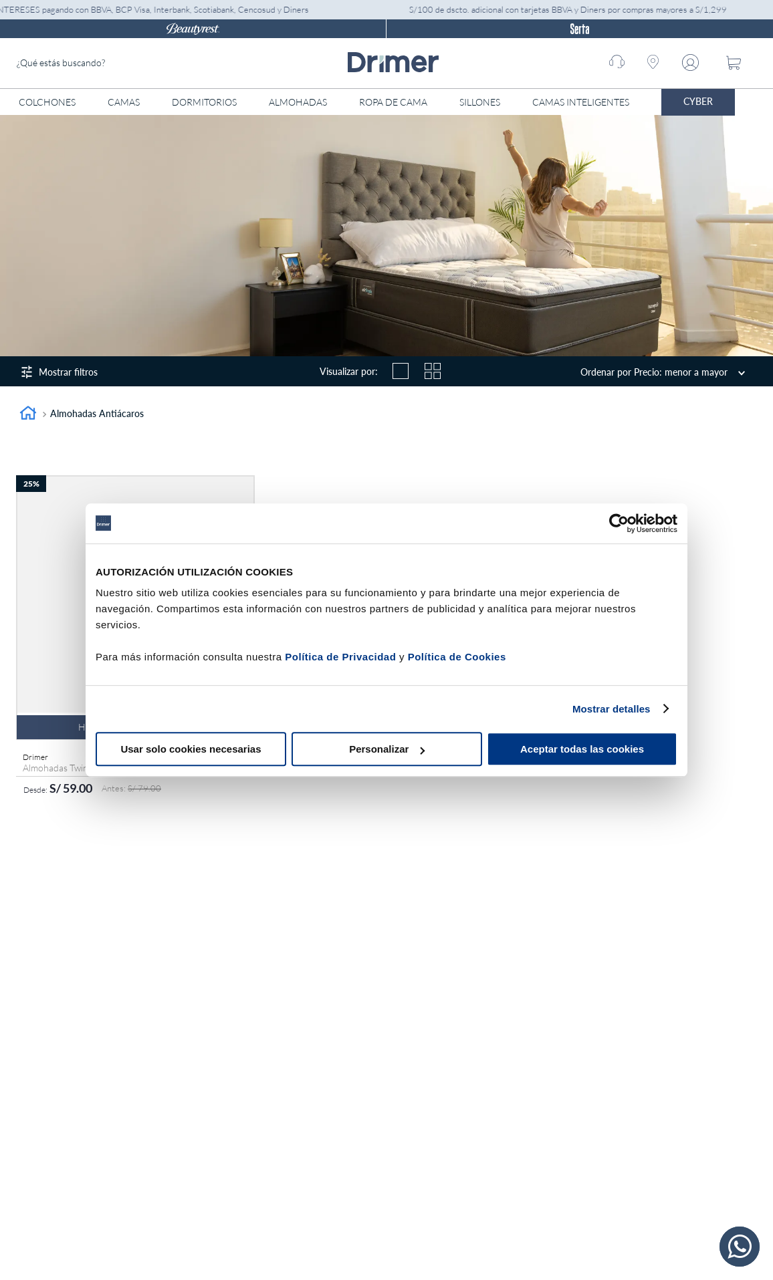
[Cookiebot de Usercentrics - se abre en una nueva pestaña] (618, 523)
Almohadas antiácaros (97, 413)
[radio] (400, 371)
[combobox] (117, 63)
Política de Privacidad (340, 656)
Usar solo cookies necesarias (190, 749)
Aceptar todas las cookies (582, 749)
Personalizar (387, 749)
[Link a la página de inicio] (28, 415)
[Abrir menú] (761, 102)
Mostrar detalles (611, 709)
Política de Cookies (457, 656)
